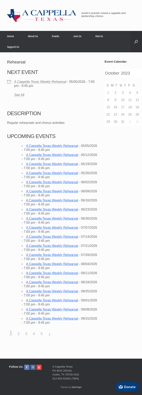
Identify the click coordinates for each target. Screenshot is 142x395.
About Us (33, 36)
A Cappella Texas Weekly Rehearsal (40, 81)
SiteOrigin (76, 387)
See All (19, 95)
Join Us (77, 36)
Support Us (13, 47)
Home (10, 36)
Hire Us (99, 36)
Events (55, 36)
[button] (136, 41)
